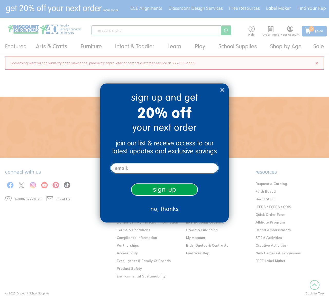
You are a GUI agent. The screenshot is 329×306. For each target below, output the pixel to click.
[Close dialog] (222, 90)
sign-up (164, 189)
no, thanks (165, 209)
